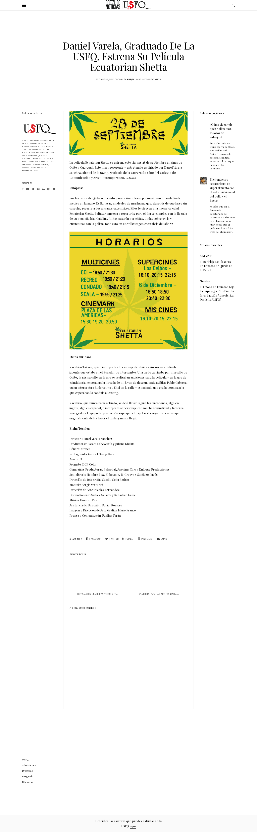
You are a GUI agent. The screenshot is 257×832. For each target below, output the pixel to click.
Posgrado (27, 776)
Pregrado (27, 770)
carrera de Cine (142, 173)
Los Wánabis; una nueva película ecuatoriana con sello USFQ (111, 594)
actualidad (102, 79)
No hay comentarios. (150, 79)
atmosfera (205, 280)
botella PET (205, 255)
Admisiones (29, 765)
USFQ (25, 759)
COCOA (118, 79)
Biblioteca (28, 781)
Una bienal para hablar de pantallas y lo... (162, 594)
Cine (111, 79)
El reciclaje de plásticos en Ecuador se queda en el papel (216, 266)
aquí (133, 826)
